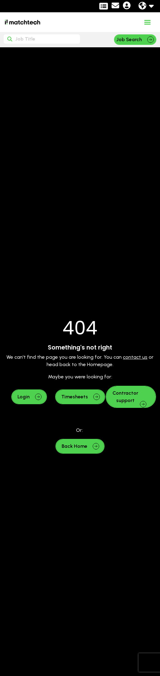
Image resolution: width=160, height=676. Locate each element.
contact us (135, 357)
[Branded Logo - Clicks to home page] (22, 22)
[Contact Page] (115, 6)
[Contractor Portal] (103, 6)
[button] (29, 396)
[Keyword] (42, 39)
